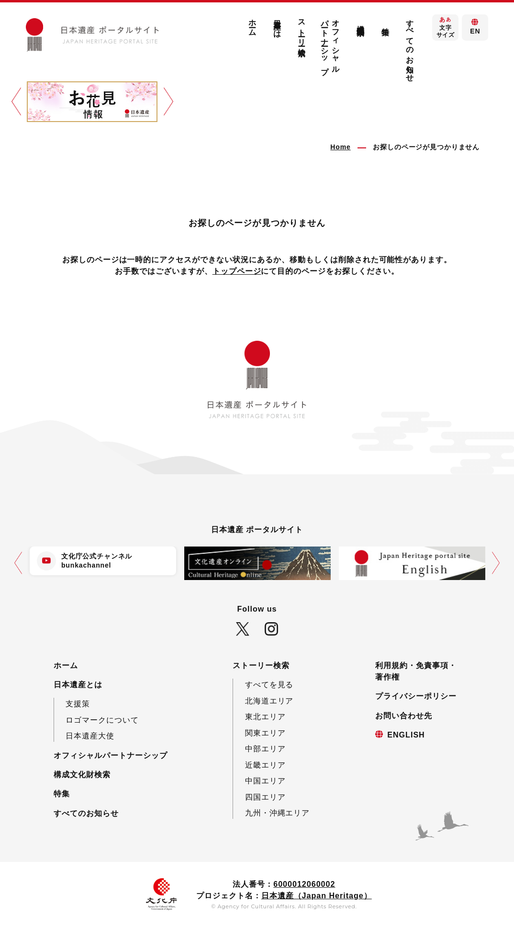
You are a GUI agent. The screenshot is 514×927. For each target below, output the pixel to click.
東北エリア (265, 716)
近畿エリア (265, 764)
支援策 (78, 703)
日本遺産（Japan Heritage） (316, 895)
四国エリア (265, 797)
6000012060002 (304, 884)
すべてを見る (269, 684)
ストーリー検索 (302, 29)
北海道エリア (269, 700)
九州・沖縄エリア (277, 812)
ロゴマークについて (102, 719)
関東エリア (265, 732)
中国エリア (265, 780)
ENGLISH (406, 734)
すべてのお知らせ (410, 46)
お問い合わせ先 (403, 715)
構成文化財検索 (361, 21)
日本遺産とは (277, 24)
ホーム (252, 23)
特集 (385, 22)
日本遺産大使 (90, 735)
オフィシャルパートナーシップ (330, 42)
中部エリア (265, 748)
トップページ (236, 271)
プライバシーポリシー (416, 696)
